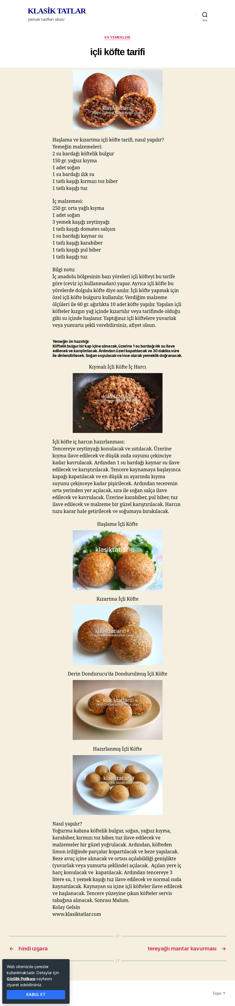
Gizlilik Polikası (21, 978)
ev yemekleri (117, 37)
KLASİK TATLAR (57, 11)
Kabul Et (36, 994)
